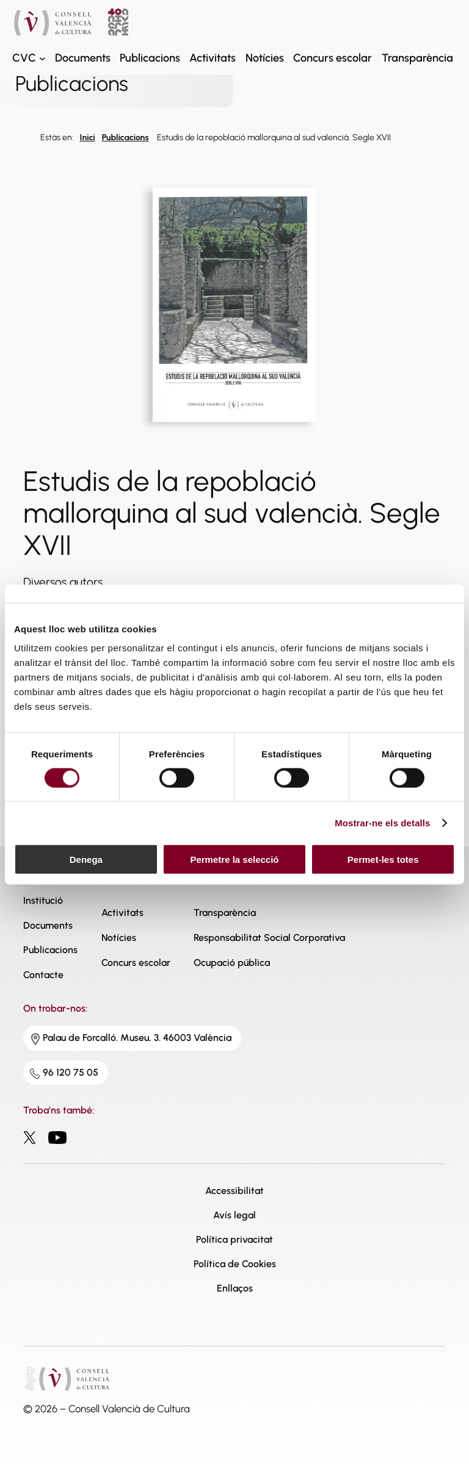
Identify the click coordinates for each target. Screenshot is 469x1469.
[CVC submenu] (42, 58)
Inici (87, 137)
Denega (86, 859)
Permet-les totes (383, 859)
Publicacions (125, 137)
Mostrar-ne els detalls (382, 822)
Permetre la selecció (234, 859)
